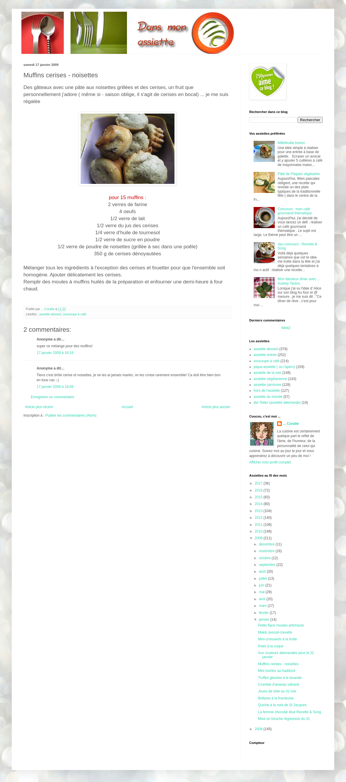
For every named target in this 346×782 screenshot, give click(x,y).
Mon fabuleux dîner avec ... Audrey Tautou (299, 281)
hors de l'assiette (267, 391)
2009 (259, 538)
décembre (267, 544)
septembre (268, 565)
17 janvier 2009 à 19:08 (55, 387)
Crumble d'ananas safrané (278, 684)
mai (262, 592)
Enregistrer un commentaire (52, 397)
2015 (259, 497)
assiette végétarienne (270, 379)
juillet (263, 578)
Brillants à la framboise (276, 698)
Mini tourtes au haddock (276, 671)
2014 (259, 504)
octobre (265, 558)
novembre (267, 551)
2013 (259, 511)
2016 (259, 490)
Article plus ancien (216, 407)
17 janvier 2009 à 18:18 (55, 353)
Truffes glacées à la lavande (280, 678)
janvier (264, 619)
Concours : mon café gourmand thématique (295, 211)
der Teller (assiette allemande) (277, 403)
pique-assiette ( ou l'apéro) (274, 367)
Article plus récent (39, 407)
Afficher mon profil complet (270, 462)
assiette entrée (265, 355)
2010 (259, 531)
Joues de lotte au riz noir (277, 691)
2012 (259, 518)
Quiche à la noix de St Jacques (282, 705)
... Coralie (291, 424)
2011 (259, 525)
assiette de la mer (267, 373)
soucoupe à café (74, 314)
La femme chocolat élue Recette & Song (289, 712)
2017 (259, 483)
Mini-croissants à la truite (277, 639)
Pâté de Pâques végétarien (299, 174)
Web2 (285, 328)
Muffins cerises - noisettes (278, 664)
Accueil (127, 407)
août (263, 571)
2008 (259, 729)
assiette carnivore (267, 385)
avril (262, 599)
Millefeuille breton (291, 143)
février (264, 613)
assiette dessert (50, 314)
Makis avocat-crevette (275, 632)
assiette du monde (268, 397)
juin (262, 585)
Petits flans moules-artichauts (281, 625)
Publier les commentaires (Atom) (70, 415)
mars (263, 606)
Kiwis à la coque (271, 646)
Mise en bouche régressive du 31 (284, 719)
